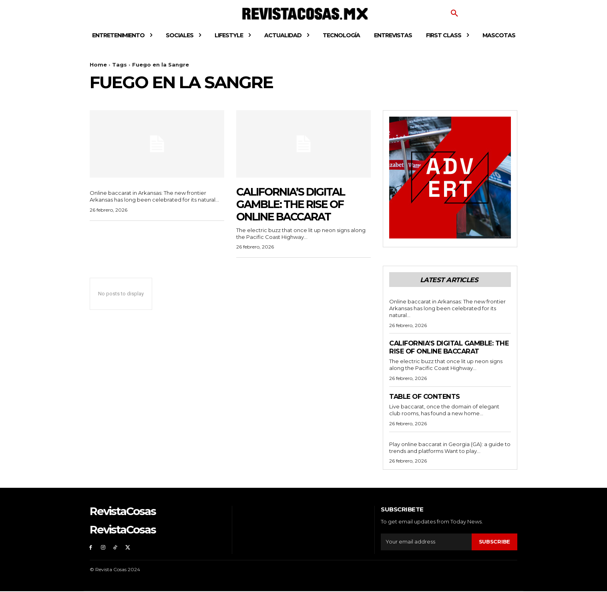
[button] (454, 13)
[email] (426, 542)
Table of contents (426, 396)
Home (98, 64)
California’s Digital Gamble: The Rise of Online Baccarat (294, 204)
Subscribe (494, 542)
